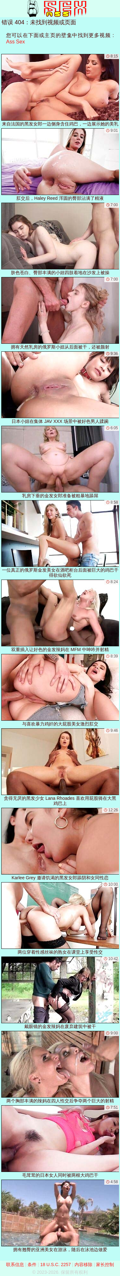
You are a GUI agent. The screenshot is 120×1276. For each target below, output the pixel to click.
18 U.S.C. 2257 (55, 1264)
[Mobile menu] (6, 9)
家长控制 (105, 1264)
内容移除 (83, 1264)
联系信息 (15, 1264)
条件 (32, 1264)
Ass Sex (15, 41)
